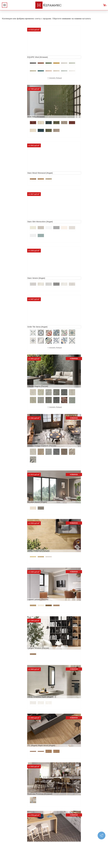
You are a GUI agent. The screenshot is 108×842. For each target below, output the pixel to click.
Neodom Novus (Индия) (14, 299)
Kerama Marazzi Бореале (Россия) (70, 235)
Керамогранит (32, 813)
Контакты (7, 817)
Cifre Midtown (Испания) (14, 617)
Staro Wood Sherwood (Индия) (16, 118)
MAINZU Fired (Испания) (66, 526)
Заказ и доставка (11, 809)
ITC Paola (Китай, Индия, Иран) (17, 663)
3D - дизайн (30, 809)
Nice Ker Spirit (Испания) (14, 708)
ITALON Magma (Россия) (14, 235)
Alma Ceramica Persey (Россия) (17, 753)
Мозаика (29, 817)
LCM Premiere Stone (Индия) (68, 708)
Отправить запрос (33, 822)
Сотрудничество (10, 805)
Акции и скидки (10, 801)
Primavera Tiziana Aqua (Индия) (69, 663)
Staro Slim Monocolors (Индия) (68, 118)
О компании (9, 793)
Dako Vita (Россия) (64, 617)
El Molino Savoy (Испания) (67, 572)
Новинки (7, 797)
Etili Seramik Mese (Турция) (15, 481)
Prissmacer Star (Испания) (67, 436)
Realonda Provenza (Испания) (16, 436)
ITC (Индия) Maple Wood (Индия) (70, 390)
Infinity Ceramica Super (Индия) (17, 390)
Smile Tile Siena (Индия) (66, 171)
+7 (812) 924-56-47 (94, 806)
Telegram (87, 811)
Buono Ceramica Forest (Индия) (69, 753)
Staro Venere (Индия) (13, 171)
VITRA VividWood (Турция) (67, 299)
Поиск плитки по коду (35, 826)
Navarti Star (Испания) (13, 526)
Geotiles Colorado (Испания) (16, 572)
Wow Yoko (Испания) (64, 54)
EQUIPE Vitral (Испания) (14, 54)
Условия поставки (11, 813)
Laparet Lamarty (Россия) (14, 345)
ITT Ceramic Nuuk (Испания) (68, 481)
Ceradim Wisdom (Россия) (67, 345)
